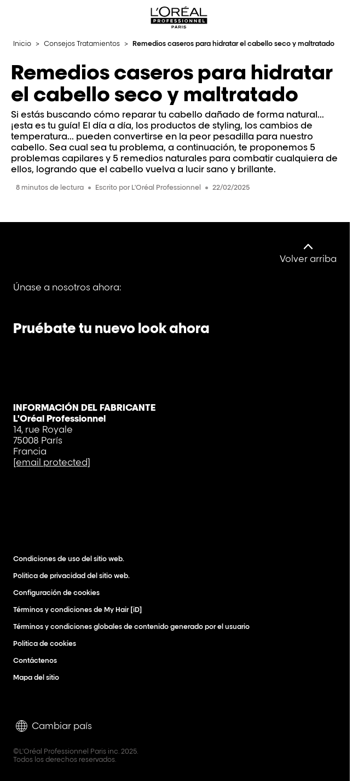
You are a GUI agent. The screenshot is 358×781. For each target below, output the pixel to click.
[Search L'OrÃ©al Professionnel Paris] (316, 17)
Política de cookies (47, 643)
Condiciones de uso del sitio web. (71, 559)
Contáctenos (37, 660)
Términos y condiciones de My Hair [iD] (80, 609)
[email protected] (51, 462)
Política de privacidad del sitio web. (74, 576)
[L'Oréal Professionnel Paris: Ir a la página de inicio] (179, 17)
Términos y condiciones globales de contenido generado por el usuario (134, 626)
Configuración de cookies (59, 592)
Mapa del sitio (38, 677)
